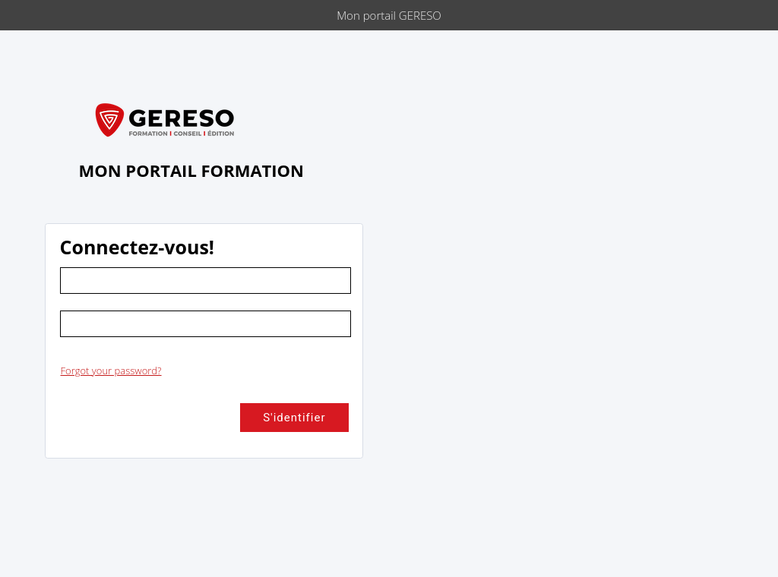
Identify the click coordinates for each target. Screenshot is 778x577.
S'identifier (294, 417)
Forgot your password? (111, 370)
